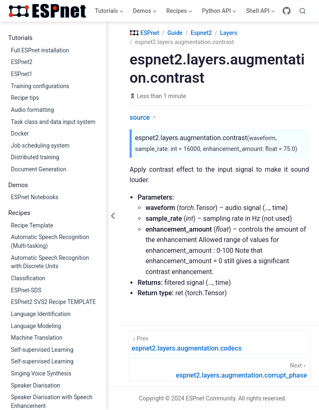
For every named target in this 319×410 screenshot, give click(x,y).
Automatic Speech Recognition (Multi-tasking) (50, 241)
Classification (28, 278)
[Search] (303, 11)
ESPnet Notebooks (34, 197)
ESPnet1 (21, 74)
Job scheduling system (40, 145)
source (140, 117)
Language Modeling (36, 326)
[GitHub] (286, 10)
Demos (144, 12)
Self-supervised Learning (42, 349)
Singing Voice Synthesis (41, 373)
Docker (20, 133)
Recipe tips (25, 97)
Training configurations (40, 86)
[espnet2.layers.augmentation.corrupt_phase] (219, 369)
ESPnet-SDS (26, 290)
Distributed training (35, 157)
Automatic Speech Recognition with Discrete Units (50, 262)
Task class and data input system (53, 122)
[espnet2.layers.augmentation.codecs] (219, 342)
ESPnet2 (21, 62)
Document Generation (38, 169)
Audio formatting (32, 109)
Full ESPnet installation (40, 50)
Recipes (178, 12)
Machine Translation (36, 337)
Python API (218, 12)
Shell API (260, 12)
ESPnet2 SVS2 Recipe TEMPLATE (53, 302)
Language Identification (40, 314)
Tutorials (108, 12)
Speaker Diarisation (35, 385)
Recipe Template (32, 225)
